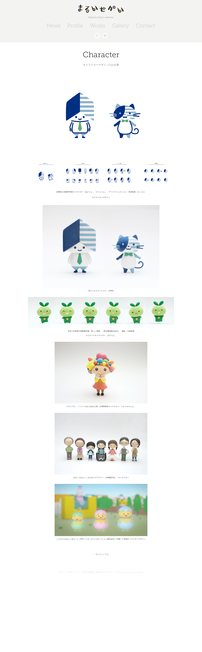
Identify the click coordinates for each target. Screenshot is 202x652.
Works (97, 25)
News (53, 25)
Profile (75, 25)
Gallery (120, 25)
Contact (145, 25)
